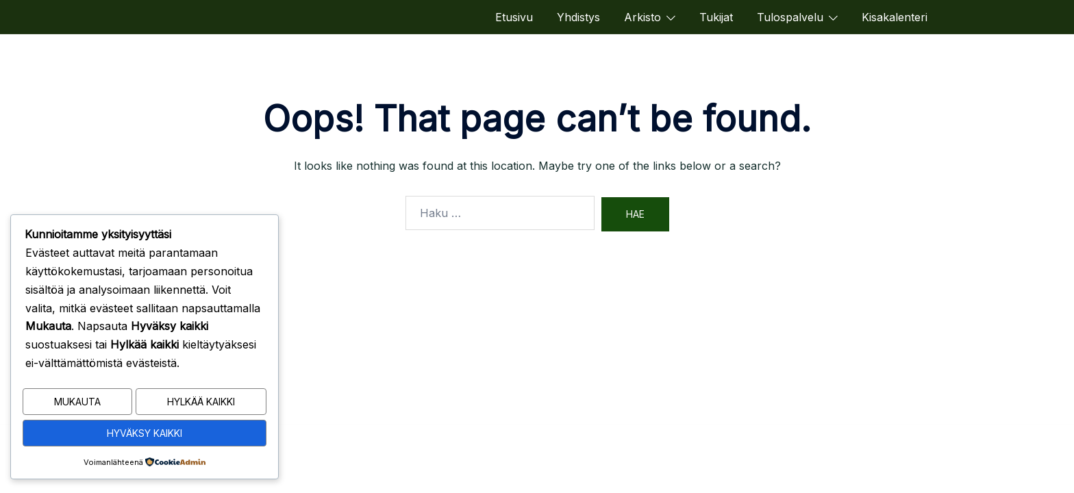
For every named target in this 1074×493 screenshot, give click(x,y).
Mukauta (77, 404)
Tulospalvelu (790, 17)
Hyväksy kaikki (144, 434)
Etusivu (514, 17)
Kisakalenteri (894, 17)
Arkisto (642, 17)
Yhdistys (578, 17)
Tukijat (716, 17)
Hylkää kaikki (201, 404)
